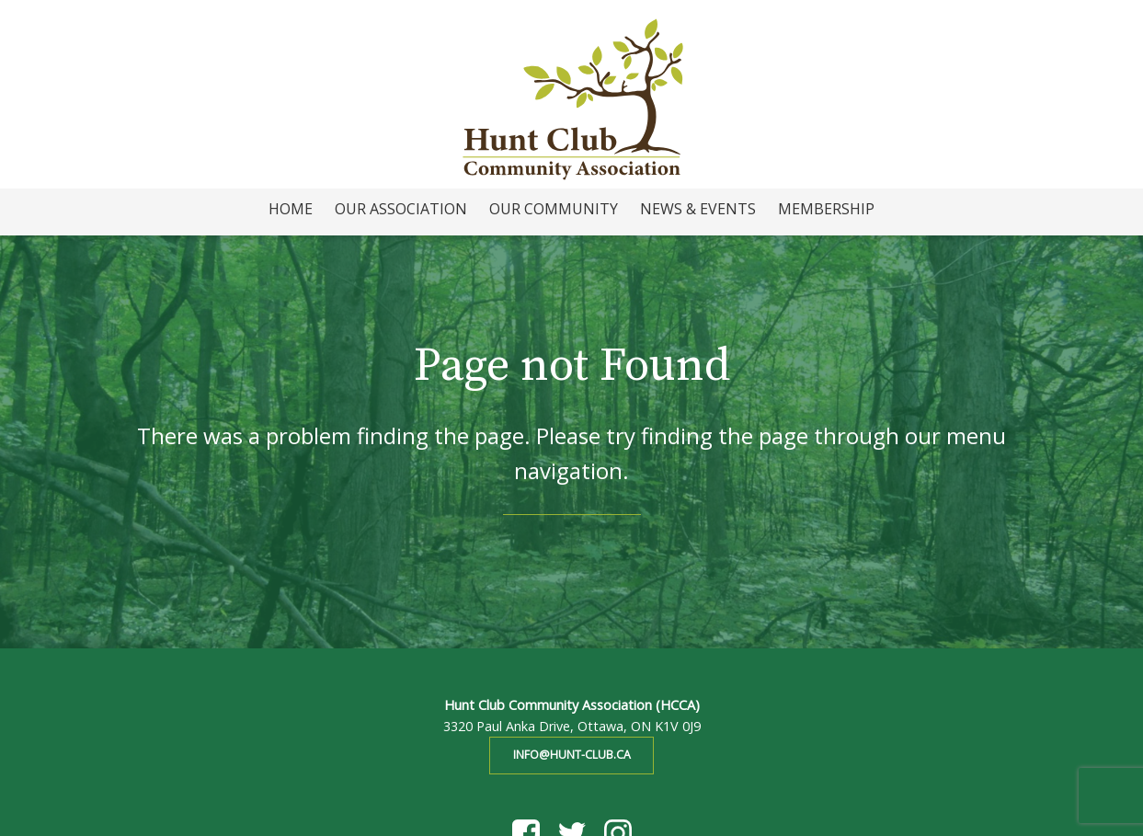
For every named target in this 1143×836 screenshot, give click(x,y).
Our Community (553, 209)
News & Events (698, 209)
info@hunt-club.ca (572, 754)
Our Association (401, 209)
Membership (826, 209)
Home (291, 209)
